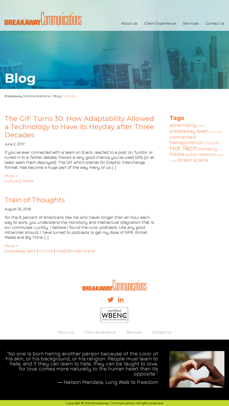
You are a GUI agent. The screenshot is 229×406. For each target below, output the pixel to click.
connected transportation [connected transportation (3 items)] (186, 139)
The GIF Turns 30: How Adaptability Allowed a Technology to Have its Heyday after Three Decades (79, 126)
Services (191, 23)
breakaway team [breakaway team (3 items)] (189, 131)
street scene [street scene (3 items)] (192, 160)
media (27, 180)
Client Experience (160, 23)
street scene (83, 250)
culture (12, 180)
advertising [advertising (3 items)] (183, 125)
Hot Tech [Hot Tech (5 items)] (183, 148)
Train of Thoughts (35, 200)
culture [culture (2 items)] (212, 142)
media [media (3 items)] (176, 154)
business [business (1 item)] (215, 131)
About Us (129, 23)
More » (11, 175)
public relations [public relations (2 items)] (201, 154)
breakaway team (20, 250)
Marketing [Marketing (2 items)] (207, 148)
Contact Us (214, 23)
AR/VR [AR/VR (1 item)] (201, 126)
